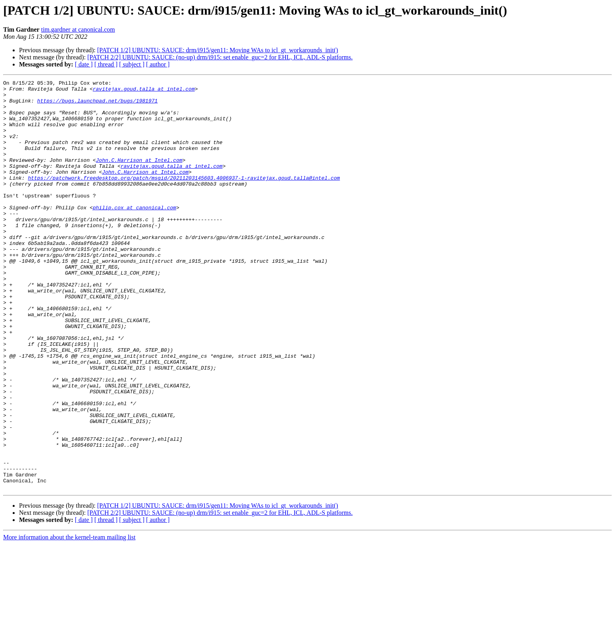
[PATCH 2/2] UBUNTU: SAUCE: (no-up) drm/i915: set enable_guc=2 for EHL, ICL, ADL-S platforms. (219, 57)
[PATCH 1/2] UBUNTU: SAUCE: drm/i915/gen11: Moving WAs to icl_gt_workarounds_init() (217, 50)
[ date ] (84, 64)
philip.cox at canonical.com (134, 233)
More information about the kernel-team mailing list (69, 619)
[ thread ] (106, 64)
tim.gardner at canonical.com (78, 29)
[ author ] (158, 64)
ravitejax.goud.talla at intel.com (143, 91)
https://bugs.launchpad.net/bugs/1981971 (97, 105)
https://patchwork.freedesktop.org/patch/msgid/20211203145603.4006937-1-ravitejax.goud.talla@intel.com (184, 197)
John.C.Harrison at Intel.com (139, 176)
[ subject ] (132, 64)
